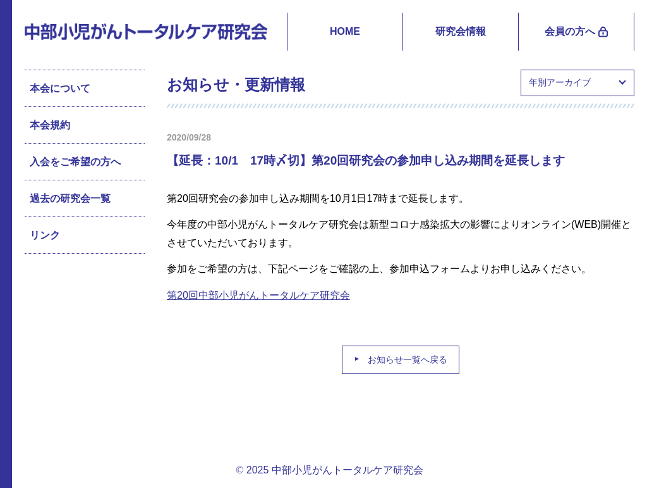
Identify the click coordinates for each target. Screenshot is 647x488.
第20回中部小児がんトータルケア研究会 (258, 295)
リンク (45, 235)
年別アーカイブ (560, 82)
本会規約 (50, 125)
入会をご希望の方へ (75, 161)
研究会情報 (460, 31)
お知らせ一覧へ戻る (407, 359)
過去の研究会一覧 (70, 198)
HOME (345, 31)
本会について (60, 88)
